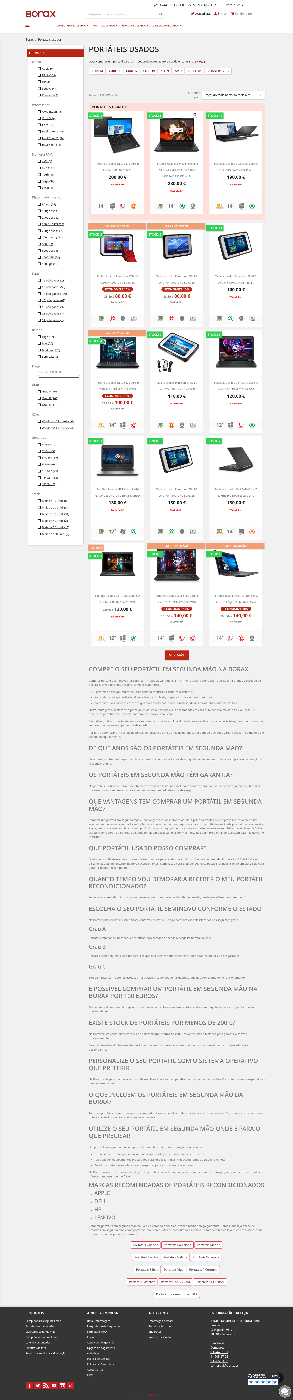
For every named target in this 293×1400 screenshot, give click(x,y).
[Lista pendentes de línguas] (235, 5)
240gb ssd (50, 217)
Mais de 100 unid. (55, 534)
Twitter (37, 1385)
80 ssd (49, 204)
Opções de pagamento (101, 1348)
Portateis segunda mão (39, 1326)
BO (40, 14)
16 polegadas (53, 307)
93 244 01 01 (166, 5)
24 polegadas (53, 320)
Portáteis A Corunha (203, 1270)
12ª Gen (49, 484)
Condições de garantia (101, 1342)
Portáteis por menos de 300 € (177, 1294)
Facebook (29, 1385)
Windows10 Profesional (60, 421)
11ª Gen (50, 477)
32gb (48, 181)
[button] (27, 26)
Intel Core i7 (53, 138)
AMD (178, 71)
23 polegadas (53, 313)
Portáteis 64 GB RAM (210, 1282)
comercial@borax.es (224, 1365)
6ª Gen (49, 444)
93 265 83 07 (207, 5)
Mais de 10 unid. (55, 501)
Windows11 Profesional (60, 428)
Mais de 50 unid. (55, 527)
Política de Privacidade (101, 1364)
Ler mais (199, 62)
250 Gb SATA (53, 224)
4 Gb (47, 161)
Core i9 (48, 125)
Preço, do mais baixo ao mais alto (233, 95)
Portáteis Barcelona (177, 1245)
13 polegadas (53, 287)
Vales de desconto (160, 1337)
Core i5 (114, 71)
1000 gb (49, 264)
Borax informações (98, 1321)
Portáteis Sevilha (146, 1257)
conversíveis (218, 71)
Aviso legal (93, 1353)
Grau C (49, 404)
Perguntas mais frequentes (103, 1326)
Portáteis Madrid (208, 1245)
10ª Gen (50, 471)
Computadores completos (41, 1337)
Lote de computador (167, 25)
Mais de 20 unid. (55, 507)
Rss (46, 1385)
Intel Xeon (51, 144)
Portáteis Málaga (175, 1257)
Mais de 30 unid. (55, 514)
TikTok (70, 1385)
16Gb (49, 174)
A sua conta (159, 1313)
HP (46, 82)
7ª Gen (49, 451)
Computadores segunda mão (43, 1321)
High (48, 337)
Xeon (165, 71)
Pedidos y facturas (160, 1326)
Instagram (62, 1385)
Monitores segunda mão (40, 1331)
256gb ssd (52, 237)
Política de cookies (98, 1358)
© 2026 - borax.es (146, 1395)
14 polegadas (54, 293)
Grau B (50, 398)
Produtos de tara (35, 1348)
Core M (48, 118)
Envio (90, 1337)
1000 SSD (51, 257)
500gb (48, 244)
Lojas (90, 1375)
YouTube (54, 1385)
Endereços (155, 1331)
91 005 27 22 (187, 5)
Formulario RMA (97, 1331)
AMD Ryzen (52, 111)
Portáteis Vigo (174, 1270)
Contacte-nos (95, 1369)
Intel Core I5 (53, 131)
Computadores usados (72, 25)
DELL (49, 75)
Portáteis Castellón (142, 1282)
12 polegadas (53, 280)
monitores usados (135, 25)
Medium (51, 350)
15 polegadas (53, 300)
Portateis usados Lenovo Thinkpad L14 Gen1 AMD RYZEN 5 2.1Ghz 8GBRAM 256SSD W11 (176, 170)
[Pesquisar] (125, 14)
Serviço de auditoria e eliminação (45, 1353)
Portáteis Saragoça (206, 1257)
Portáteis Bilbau (147, 1270)
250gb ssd (52, 231)
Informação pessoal (161, 1321)
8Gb (48, 168)
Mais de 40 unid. (55, 521)
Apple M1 (194, 71)
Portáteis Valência (145, 1245)
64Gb (47, 188)
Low (47, 343)
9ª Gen (48, 464)
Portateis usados (105, 25)
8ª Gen (50, 457)
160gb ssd (50, 211)
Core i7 (132, 71)
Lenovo (49, 88)
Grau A (50, 391)
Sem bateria (53, 356)
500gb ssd (50, 250)
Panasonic (50, 95)
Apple (48, 68)
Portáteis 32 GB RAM (175, 1282)
